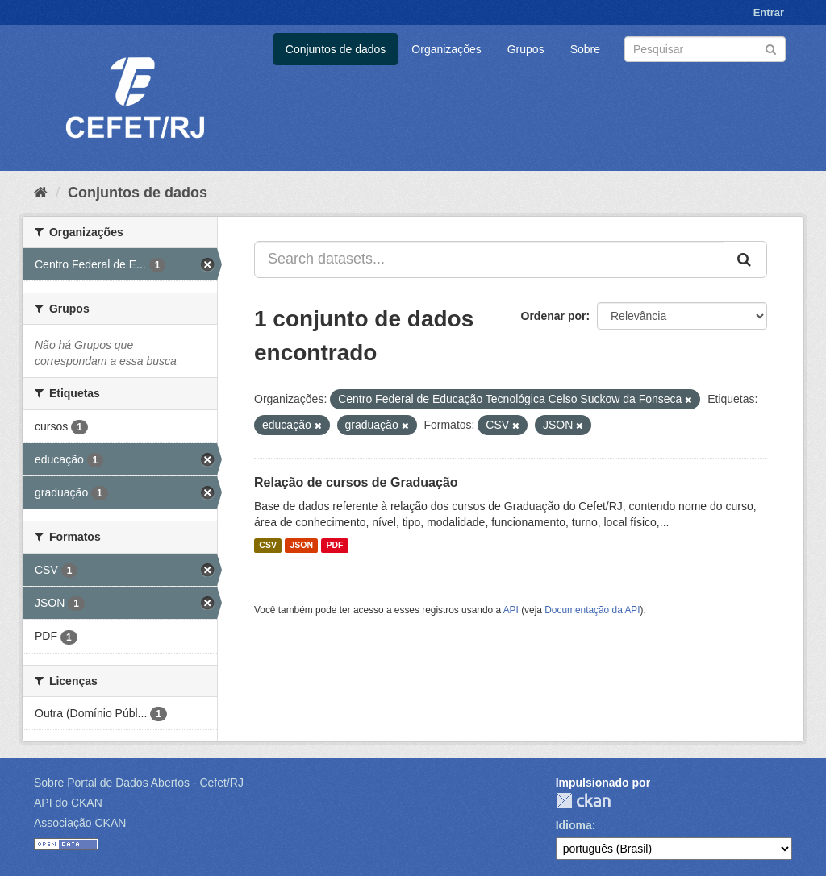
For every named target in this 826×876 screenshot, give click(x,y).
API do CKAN (68, 802)
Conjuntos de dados (336, 49)
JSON (301, 545)
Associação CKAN (80, 822)
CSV (268, 545)
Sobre (585, 49)
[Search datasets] (705, 49)
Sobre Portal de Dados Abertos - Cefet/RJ (139, 782)
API (511, 610)
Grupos (525, 49)
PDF (334, 545)
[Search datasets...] (489, 259)
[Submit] (771, 48)
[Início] (41, 193)
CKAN (583, 800)
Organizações (446, 49)
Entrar (768, 12)
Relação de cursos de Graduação (356, 482)
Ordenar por (553, 315)
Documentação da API (592, 610)
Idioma (574, 825)
